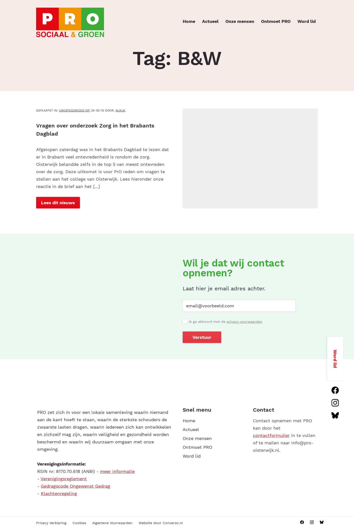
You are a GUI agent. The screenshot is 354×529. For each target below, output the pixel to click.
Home (189, 21)
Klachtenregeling (59, 493)
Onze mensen (239, 21)
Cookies (79, 523)
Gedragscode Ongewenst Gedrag (75, 486)
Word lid (306, 21)
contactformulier (271, 435)
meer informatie (117, 471)
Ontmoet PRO (276, 21)
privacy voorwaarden (244, 322)
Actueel (210, 21)
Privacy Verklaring (51, 523)
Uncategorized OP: (74, 110)
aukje (120, 110)
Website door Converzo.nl (161, 523)
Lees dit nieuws (58, 202)
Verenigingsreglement (64, 478)
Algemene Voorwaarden (112, 523)
